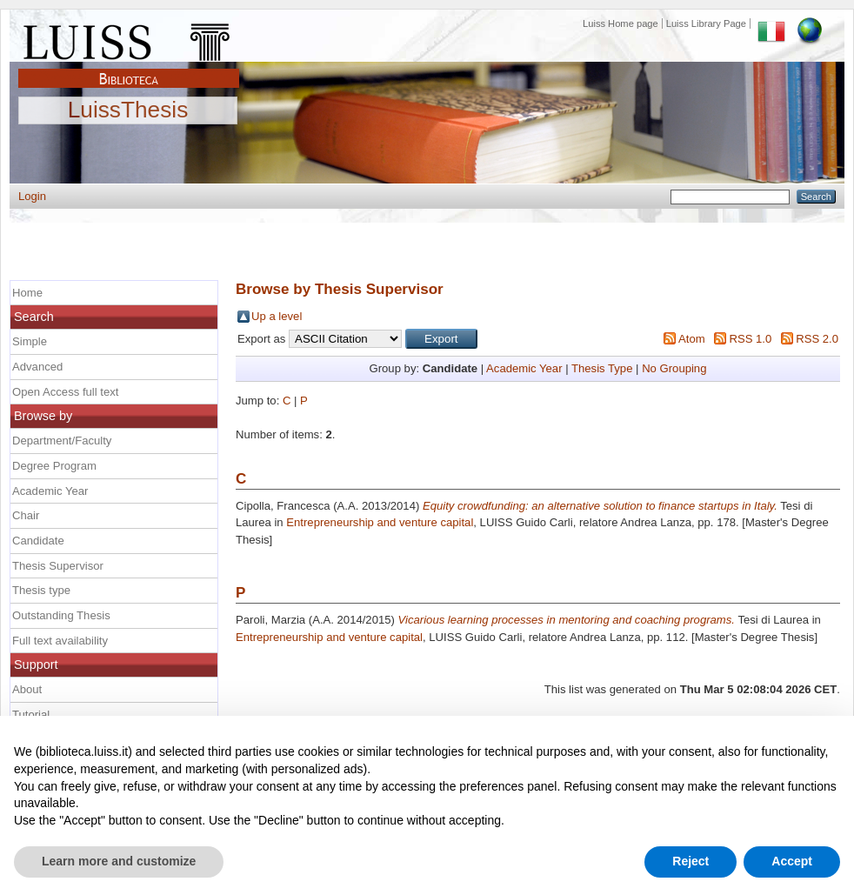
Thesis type (41, 590)
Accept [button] (791, 861)
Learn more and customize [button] (119, 861)
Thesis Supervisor (57, 565)
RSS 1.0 (750, 338)
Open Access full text (65, 391)
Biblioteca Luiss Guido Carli (128, 68)
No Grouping (674, 368)
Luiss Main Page (128, 38)
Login (32, 196)
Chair (25, 515)
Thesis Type (601, 368)
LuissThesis (128, 110)
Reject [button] (690, 861)
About (27, 689)
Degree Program (54, 465)
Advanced (37, 366)
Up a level (276, 316)
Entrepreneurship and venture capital (379, 522)
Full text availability (60, 640)
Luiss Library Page (706, 23)
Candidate (38, 540)
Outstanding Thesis (61, 615)
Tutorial (31, 714)
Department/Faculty (61, 440)
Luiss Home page (620, 23)
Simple (29, 341)
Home (27, 292)
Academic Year (524, 368)
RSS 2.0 (817, 338)
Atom (691, 338)
